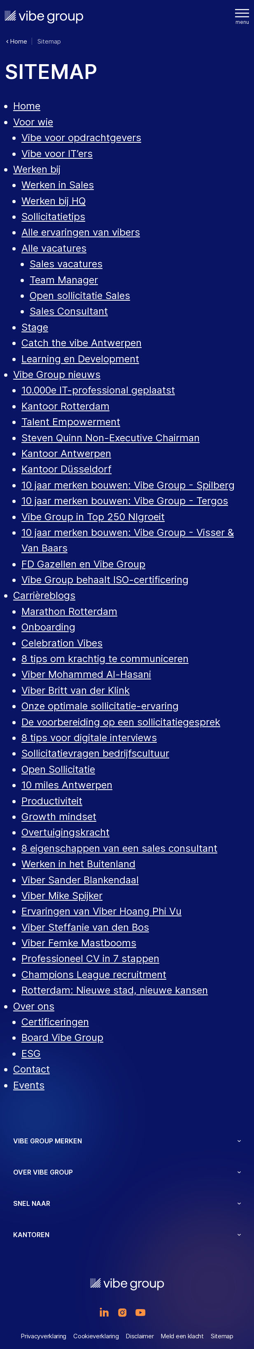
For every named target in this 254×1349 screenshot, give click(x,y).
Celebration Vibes (62, 643)
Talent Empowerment (70, 422)
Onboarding (48, 627)
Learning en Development (80, 359)
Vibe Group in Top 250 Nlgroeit (93, 517)
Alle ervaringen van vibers (80, 232)
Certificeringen (55, 1022)
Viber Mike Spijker (62, 896)
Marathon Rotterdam (69, 611)
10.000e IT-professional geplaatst (98, 390)
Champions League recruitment (93, 974)
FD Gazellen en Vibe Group (83, 564)
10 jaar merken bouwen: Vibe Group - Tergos (124, 501)
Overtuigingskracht (65, 832)
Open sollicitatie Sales (80, 295)
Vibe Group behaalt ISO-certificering (105, 580)
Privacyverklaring (43, 1336)
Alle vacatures (53, 248)
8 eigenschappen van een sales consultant (119, 848)
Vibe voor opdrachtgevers (81, 138)
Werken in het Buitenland (78, 864)
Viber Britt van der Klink (75, 690)
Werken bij (37, 169)
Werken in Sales (57, 185)
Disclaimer (140, 1336)
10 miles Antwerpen (66, 785)
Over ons (33, 1006)
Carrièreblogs (44, 595)
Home (26, 106)
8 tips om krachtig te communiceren (105, 659)
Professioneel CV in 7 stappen (90, 958)
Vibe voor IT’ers (57, 154)
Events (28, 1085)
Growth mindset (58, 817)
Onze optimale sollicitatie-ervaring (100, 706)
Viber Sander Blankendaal (80, 880)
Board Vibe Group (62, 1037)
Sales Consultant (69, 311)
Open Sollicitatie (58, 769)
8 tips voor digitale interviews (89, 738)
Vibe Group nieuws (56, 374)
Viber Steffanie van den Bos (85, 927)
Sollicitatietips (53, 217)
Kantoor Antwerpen (66, 453)
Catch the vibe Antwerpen (81, 343)
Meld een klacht (182, 1336)
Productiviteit (51, 801)
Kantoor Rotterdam (65, 406)
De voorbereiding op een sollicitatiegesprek (120, 722)
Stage (34, 327)
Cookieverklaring (96, 1336)
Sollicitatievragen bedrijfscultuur (95, 753)
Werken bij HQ (53, 201)
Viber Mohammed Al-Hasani (86, 674)
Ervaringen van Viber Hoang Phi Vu (101, 911)
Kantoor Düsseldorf (66, 469)
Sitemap (222, 1336)
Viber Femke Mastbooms (78, 943)
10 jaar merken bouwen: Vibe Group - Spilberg (128, 485)
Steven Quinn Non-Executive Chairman (110, 438)
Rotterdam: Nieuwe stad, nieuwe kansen (114, 990)
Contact (31, 1069)
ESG (31, 1053)
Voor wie (33, 122)
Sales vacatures (66, 264)
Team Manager (64, 280)
